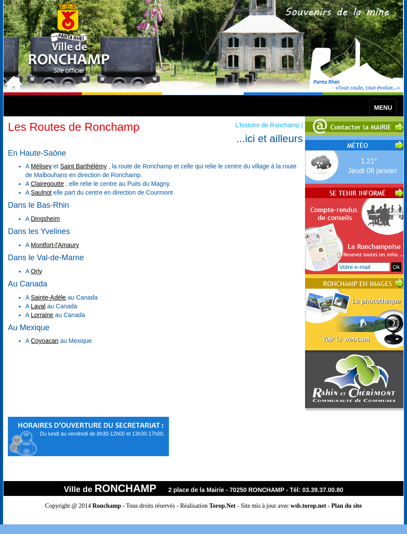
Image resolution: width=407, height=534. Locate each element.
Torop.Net (222, 506)
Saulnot (41, 192)
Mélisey (41, 166)
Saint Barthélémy (83, 166)
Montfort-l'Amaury (55, 244)
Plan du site (346, 506)
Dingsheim (45, 218)
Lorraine (42, 314)
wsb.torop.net (308, 506)
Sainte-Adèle (48, 297)
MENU (383, 107)
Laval (38, 306)
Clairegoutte (47, 183)
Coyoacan (44, 340)
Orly (36, 271)
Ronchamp (106, 506)
